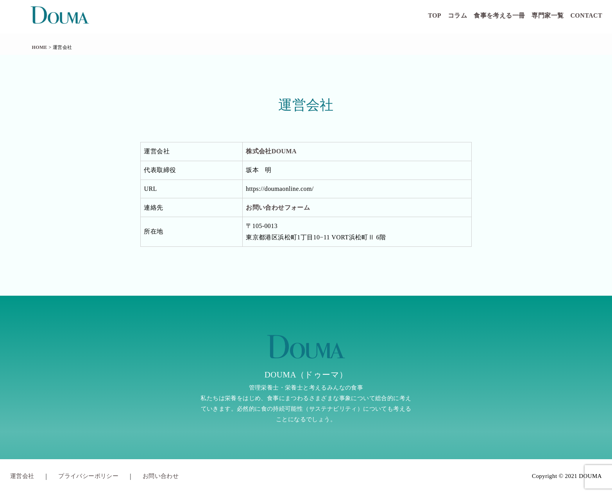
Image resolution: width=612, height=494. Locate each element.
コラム (457, 15)
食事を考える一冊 (499, 15)
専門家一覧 (547, 15)
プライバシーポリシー (88, 476)
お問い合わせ (161, 476)
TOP (434, 15)
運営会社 (22, 476)
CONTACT (586, 15)
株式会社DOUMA (271, 151)
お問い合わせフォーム (278, 207)
